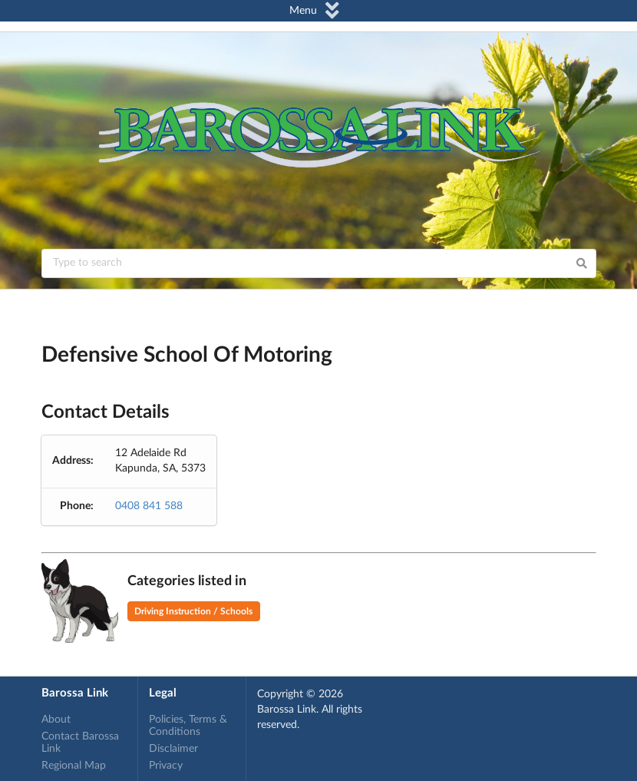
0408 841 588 (149, 506)
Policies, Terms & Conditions (188, 725)
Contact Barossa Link (80, 742)
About (56, 719)
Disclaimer (173, 748)
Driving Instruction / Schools (193, 611)
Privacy (166, 765)
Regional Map (73, 765)
